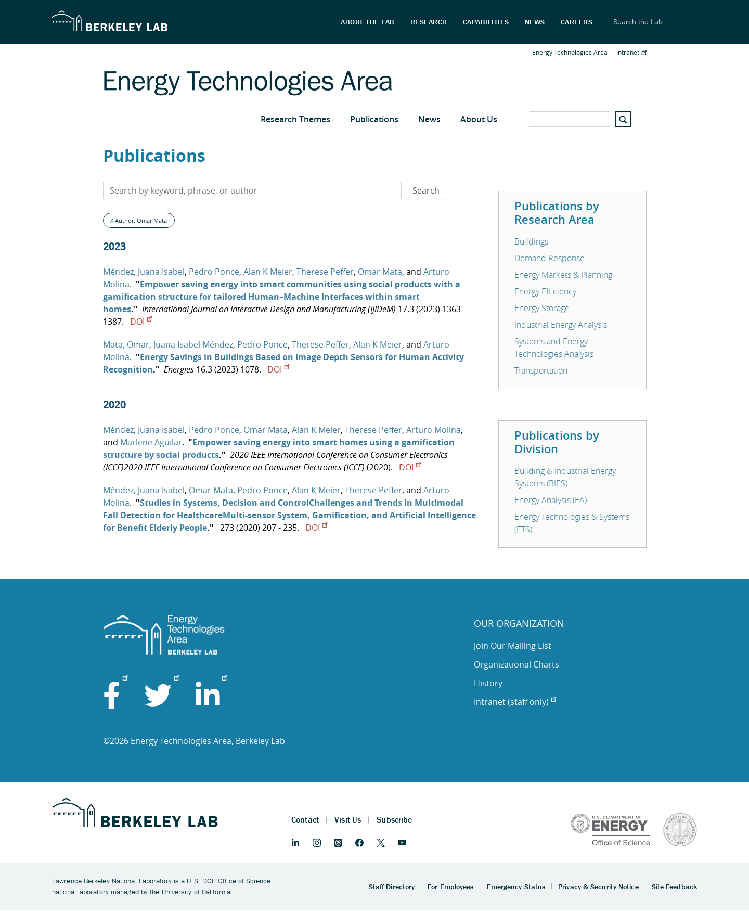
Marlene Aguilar (151, 442)
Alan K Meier (267, 271)
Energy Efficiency (545, 291)
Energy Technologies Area (570, 52)
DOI (141, 321)
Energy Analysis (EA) (550, 500)
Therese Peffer (325, 271)
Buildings (531, 241)
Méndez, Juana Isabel (144, 271)
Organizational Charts (516, 664)
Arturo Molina (433, 429)
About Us (478, 119)
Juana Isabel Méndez (193, 344)
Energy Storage (542, 308)
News (429, 119)
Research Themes (295, 119)
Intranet (631, 52)
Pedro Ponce (214, 271)
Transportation (540, 370)
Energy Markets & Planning (563, 274)
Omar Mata (380, 271)
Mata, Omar (126, 344)
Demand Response (549, 258)
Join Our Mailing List (512, 645)
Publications (374, 119)
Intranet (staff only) (515, 702)
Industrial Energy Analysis (560, 324)
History (488, 683)
